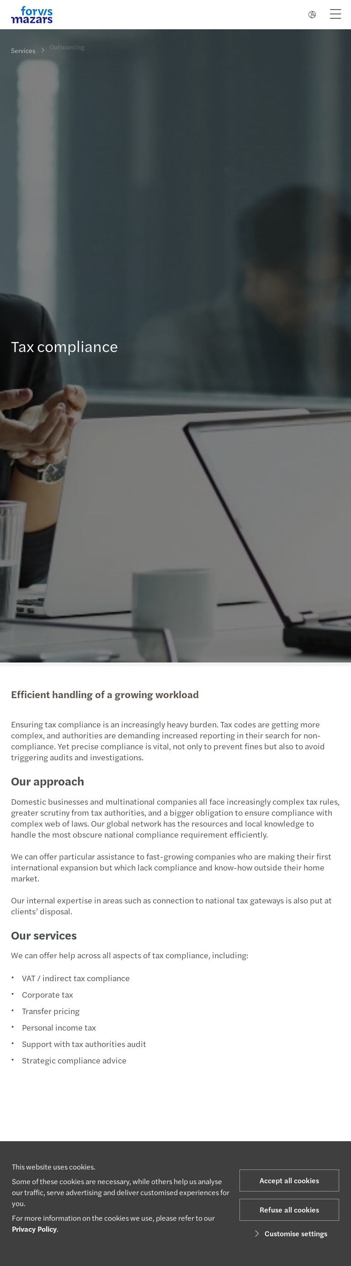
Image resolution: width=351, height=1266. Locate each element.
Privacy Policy (34, 1228)
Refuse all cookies (289, 1209)
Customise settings (289, 1233)
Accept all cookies (289, 1180)
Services (23, 50)
